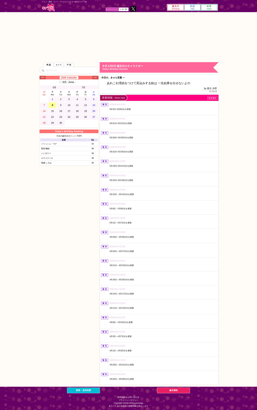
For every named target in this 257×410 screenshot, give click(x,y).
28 (44, 123)
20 (93, 111)
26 (85, 117)
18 (77, 111)
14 (44, 111)
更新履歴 (212, 98)
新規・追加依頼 (83, 390)
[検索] (42, 70)
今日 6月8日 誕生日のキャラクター (160, 67)
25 (77, 117)
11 (77, 105)
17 (69, 111)
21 (44, 117)
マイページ (113, 9)
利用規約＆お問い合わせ (128, 397)
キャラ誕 (48, 7)
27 (93, 117)
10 (69, 105)
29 (52, 123)
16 (60, 111)
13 (93, 105)
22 (52, 117)
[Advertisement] (128, 37)
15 (52, 111)
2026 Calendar (69, 77)
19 (85, 111)
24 (69, 117)
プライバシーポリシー (128, 400)
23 (60, 117)
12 (85, 105)
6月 (68, 82)
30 (60, 123)
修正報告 (173, 390)
